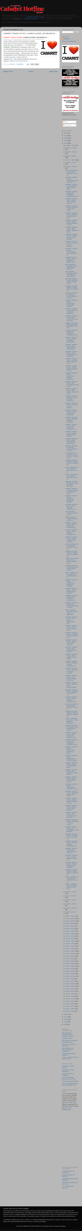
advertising (17, 19)
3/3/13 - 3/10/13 (70, 991)
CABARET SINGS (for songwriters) (68, 1074)
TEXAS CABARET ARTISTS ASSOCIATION (70, 1058)
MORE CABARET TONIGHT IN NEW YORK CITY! (71, 518)
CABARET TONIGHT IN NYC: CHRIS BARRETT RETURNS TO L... (71, 532)
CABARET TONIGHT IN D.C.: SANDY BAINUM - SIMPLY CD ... (71, 858)
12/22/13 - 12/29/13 (71, 148)
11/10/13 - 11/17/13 (71, 892)
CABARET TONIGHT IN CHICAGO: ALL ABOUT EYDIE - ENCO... (71, 187)
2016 (65, 135)
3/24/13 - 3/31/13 (71, 983)
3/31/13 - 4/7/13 (70, 981)
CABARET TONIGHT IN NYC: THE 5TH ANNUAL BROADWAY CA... (71, 844)
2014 (65, 140)
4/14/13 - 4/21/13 (71, 976)
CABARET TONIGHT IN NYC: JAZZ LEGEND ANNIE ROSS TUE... (71, 678)
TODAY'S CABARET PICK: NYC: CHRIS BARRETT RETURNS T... (71, 721)
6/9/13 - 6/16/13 (70, 956)
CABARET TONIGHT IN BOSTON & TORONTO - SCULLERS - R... (71, 598)
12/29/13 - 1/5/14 (71, 145)
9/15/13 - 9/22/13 (71, 921)
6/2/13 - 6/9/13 (70, 958)
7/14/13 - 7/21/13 (71, 943)
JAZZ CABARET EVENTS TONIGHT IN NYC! (71, 513)
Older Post (53, 71)
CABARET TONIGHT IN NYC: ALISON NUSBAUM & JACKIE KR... (71, 413)
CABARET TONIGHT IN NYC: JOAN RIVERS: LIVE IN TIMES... (71, 657)
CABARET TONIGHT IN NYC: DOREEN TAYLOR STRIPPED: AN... (71, 664)
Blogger (63, 1226)
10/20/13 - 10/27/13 (71, 904)
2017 (65, 133)
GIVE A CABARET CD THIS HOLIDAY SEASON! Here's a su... (71, 173)
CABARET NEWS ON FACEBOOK (68, 1171)
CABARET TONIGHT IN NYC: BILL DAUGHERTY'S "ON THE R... (72, 384)
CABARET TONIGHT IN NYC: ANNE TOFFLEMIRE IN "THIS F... (71, 779)
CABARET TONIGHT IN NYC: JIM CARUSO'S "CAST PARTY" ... (71, 772)
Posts (65, 122)
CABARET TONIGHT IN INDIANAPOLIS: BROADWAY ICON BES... (71, 325)
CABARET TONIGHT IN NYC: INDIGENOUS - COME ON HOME (71, 758)
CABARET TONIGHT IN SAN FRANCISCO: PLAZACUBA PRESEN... (71, 303)
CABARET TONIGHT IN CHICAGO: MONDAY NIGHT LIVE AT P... (71, 851)
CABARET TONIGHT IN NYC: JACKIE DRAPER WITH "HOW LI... (71, 434)
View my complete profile (69, 41)
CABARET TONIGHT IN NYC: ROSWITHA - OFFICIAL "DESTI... (72, 822)
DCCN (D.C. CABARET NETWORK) (69, 1045)
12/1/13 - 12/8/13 (71, 160)
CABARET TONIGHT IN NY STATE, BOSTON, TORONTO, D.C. (71, 507)
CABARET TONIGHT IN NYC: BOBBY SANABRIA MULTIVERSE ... (71, 340)
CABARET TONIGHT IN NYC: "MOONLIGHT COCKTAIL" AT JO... (71, 786)
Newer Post (8, 71)
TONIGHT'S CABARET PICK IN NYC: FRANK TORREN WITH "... (71, 561)
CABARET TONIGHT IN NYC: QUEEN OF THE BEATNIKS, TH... (71, 692)
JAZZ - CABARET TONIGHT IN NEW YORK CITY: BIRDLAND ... (71, 612)
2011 (65, 1017)
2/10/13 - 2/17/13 (71, 998)
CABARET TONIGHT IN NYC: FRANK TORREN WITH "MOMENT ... (71, 539)
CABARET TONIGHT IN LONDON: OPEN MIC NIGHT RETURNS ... (71, 484)
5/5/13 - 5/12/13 (70, 968)
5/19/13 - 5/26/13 (71, 963)
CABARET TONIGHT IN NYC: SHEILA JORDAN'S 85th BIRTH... (71, 765)
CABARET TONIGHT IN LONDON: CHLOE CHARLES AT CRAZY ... (71, 295)
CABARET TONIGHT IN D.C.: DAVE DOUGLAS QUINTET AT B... (71, 735)
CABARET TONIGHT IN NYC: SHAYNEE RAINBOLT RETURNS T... (71, 420)
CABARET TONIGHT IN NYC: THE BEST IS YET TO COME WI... (71, 836)
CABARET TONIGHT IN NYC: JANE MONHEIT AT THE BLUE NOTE (71, 354)
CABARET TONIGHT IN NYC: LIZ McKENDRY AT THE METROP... (71, 829)
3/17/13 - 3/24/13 (71, 986)
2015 (65, 138)
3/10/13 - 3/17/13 (71, 988)
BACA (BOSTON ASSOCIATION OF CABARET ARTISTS (68, 1034)
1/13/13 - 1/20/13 (71, 1008)
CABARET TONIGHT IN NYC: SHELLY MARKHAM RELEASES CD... (71, 525)
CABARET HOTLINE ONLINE (18, 61)
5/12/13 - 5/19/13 (71, 966)
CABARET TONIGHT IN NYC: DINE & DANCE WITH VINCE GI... (71, 642)
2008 (65, 1024)
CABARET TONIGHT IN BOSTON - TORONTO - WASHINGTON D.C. (71, 194)
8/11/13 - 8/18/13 (71, 933)
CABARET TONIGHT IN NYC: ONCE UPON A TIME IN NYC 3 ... (71, 628)
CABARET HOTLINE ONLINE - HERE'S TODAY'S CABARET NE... (71, 288)
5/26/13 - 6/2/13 (70, 961)
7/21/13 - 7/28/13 (71, 941)
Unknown (67, 38)
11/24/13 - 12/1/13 (71, 162)
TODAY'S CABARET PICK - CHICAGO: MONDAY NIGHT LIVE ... (71, 886)
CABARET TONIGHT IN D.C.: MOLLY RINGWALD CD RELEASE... (71, 591)
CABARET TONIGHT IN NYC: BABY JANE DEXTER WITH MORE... (71, 441)
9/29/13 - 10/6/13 (71, 916)
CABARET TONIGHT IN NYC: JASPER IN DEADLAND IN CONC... (71, 794)
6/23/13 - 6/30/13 (71, 951)
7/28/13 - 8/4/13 (70, 938)
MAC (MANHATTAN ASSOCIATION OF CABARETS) (67, 1050)
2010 (65, 1019)
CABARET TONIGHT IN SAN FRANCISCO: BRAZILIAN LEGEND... (71, 499)
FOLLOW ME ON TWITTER (70, 1081)
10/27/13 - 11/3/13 (71, 900)
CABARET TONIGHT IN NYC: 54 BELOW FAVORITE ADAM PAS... (71, 635)
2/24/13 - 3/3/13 (70, 993)
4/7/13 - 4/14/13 (70, 978)
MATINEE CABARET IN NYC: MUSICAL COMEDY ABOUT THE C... (71, 281)
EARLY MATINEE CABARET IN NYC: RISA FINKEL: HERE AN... (71, 267)
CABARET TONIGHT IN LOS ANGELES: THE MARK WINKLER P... (71, 311)
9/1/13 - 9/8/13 (70, 926)
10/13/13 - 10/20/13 (71, 908)
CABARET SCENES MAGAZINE (68, 1070)
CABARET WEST (67, 1038)
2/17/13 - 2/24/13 (71, 996)
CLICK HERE (68, 1102)
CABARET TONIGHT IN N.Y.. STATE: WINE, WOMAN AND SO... (71, 201)
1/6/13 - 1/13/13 (70, 1011)
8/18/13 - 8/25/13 (71, 931)
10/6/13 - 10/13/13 (71, 912)
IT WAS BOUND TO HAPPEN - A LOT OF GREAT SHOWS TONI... (71, 455)
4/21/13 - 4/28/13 (71, 973)
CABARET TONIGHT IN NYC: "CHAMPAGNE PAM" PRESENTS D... (71, 252)
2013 (65, 143)
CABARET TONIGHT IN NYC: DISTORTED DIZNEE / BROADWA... (71, 376)
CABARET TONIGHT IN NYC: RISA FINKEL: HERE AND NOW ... (71, 230)
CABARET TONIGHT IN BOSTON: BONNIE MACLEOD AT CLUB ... (71, 605)
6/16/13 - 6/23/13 (71, 953)
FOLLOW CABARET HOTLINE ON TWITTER (69, 1078)
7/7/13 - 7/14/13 (70, 946)
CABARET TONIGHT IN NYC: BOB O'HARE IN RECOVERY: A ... (71, 427)
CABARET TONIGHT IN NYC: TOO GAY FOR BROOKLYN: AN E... (71, 215)
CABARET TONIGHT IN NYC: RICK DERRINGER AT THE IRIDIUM (71, 347)
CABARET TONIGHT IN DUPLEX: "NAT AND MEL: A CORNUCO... (71, 398)
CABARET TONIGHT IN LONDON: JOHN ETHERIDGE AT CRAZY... (71, 491)
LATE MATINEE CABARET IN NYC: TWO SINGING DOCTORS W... (71, 274)
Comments (67, 125)
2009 (65, 1022)
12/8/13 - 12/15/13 (71, 156)
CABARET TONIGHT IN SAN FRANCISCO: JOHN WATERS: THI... (71, 180)
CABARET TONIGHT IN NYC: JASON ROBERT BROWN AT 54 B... (71, 222)
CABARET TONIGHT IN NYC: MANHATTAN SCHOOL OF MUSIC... (71, 750)
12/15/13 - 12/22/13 (71, 152)
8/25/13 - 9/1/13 (70, 928)
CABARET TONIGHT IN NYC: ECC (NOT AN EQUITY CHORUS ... (71, 671)
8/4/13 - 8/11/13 (70, 936)
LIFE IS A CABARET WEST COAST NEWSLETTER (70, 1084)
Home (31, 71)
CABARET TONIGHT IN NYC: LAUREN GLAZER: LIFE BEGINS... (71, 237)
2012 (65, 1014)
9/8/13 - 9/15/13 (70, 923)
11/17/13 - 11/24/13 (71, 166)
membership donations (31, 19)
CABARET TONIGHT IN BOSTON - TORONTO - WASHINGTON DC (71, 333)
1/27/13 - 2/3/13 (70, 1003)
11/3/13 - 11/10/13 (71, 896)
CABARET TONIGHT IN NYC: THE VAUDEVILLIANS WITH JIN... (71, 649)
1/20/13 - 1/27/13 (71, 1006)
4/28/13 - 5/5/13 (70, 971)
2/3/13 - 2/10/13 (70, 1001)
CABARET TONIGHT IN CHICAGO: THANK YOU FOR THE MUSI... (71, 318)
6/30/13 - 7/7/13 (70, 948)
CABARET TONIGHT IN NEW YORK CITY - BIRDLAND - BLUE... (72, 208)
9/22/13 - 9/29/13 (71, 918)
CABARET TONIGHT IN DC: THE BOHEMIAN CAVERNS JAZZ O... (72, 742)
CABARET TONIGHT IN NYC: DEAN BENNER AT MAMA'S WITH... (71, 260)
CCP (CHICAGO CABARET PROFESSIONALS (70, 1041)
